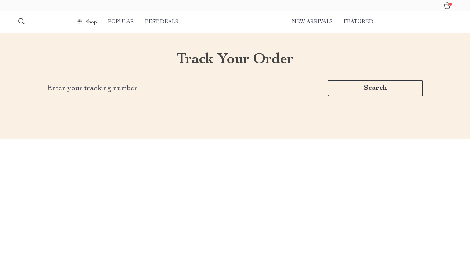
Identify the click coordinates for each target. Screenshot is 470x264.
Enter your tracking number (92, 88)
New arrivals (312, 22)
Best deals (161, 22)
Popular (121, 22)
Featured (358, 22)
